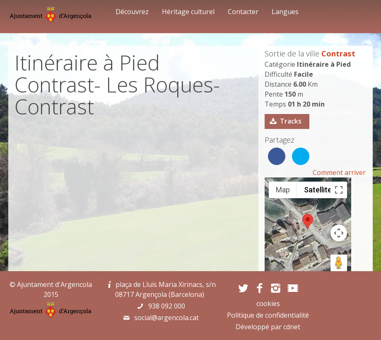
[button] (307, 221)
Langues (285, 11)
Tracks (290, 121)
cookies (268, 303)
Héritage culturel (188, 11)
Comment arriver (339, 172)
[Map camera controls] (338, 233)
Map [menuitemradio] (283, 189)
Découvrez (132, 11)
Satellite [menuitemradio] (318, 189)
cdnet (291, 326)
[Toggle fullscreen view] (338, 190)
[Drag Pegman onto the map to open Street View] (338, 263)
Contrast (338, 53)
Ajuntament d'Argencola (54, 284)
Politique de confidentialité (268, 315)
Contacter (243, 11)
